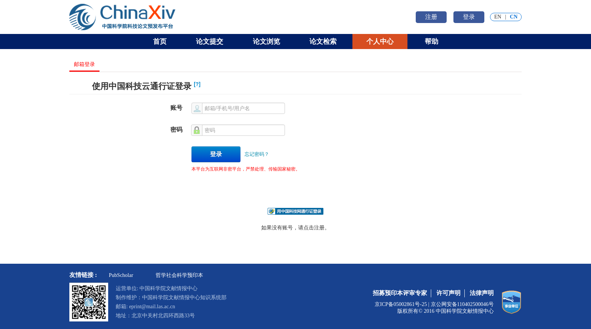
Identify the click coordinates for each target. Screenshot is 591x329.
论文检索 (323, 41)
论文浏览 (266, 41)
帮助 (431, 41)
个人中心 (379, 41)
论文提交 (209, 41)
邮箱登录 (84, 64)
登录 (469, 17)
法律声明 (482, 293)
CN (514, 17)
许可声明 (448, 293)
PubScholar (121, 275)
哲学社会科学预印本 (179, 275)
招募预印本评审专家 (400, 293)
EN (497, 17)
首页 (160, 41)
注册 (431, 17)
